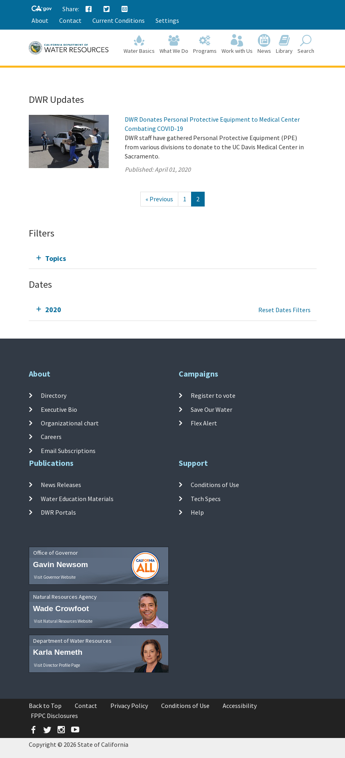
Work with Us (237, 44)
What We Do (174, 44)
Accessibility (240, 706)
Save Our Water (211, 409)
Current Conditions (118, 20)
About (40, 20)
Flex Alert (204, 423)
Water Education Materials (77, 499)
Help (197, 512)
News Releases (61, 485)
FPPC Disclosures (54, 716)
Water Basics (139, 44)
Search (305, 44)
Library (284, 44)
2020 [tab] (53, 309)
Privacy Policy (129, 706)
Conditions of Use (215, 485)
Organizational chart (70, 423)
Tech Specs (206, 499)
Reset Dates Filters (284, 310)
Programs (205, 44)
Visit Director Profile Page (57, 665)
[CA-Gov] (42, 9)
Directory (53, 395)
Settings (167, 20)
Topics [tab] (55, 258)
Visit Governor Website (55, 577)
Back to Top (45, 706)
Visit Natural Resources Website (63, 621)
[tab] (173, 258)
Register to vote (213, 395)
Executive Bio (59, 409)
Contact (70, 20)
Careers (51, 437)
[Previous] (159, 199)
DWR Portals (58, 512)
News (264, 44)
